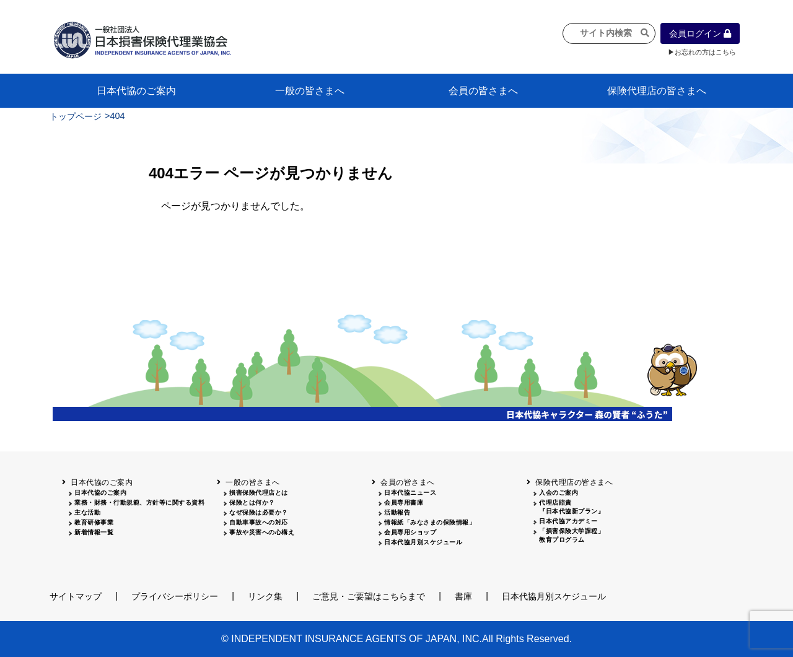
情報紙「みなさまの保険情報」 (429, 522)
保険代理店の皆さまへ (656, 90)
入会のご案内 (558, 492)
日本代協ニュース (410, 492)
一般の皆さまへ (309, 90)
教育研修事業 (93, 522)
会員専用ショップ (410, 532)
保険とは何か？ (252, 502)
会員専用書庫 (403, 502)
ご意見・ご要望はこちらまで (368, 596)
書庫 (463, 596)
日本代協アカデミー (568, 521)
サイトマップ (76, 596)
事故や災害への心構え (261, 532)
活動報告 (397, 512)
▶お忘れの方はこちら (702, 52)
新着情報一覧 (93, 532)
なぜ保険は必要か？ (258, 512)
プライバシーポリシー (174, 596)
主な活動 (87, 512)
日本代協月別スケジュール (423, 542)
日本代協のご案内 (136, 90)
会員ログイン (700, 33)
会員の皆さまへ (483, 90)
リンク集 (265, 596)
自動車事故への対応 (258, 522)
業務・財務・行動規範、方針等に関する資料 (139, 502)
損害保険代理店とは (258, 492)
